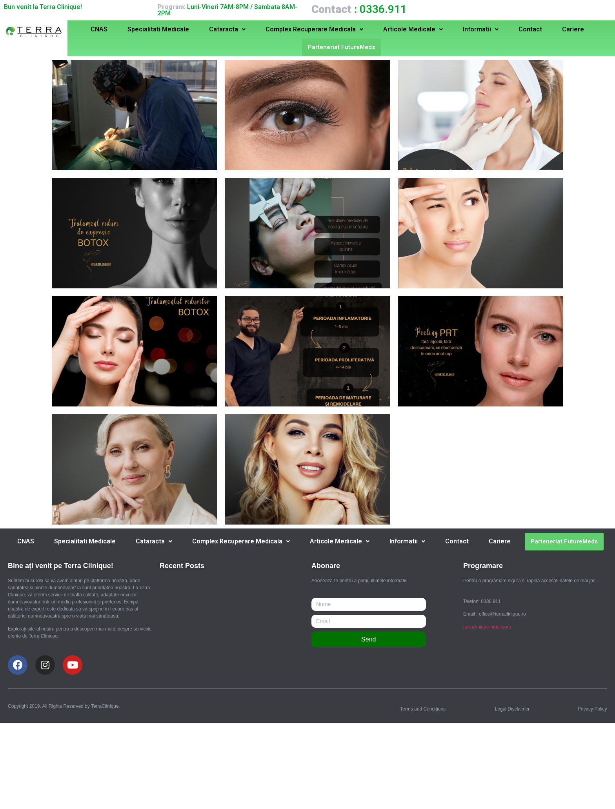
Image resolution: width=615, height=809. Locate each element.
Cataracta (227, 29)
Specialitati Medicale (158, 29)
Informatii (481, 29)
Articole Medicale (413, 29)
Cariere (573, 29)
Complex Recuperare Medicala (314, 29)
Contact (530, 29)
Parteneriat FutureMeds (341, 47)
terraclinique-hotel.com (487, 627)
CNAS (99, 29)
